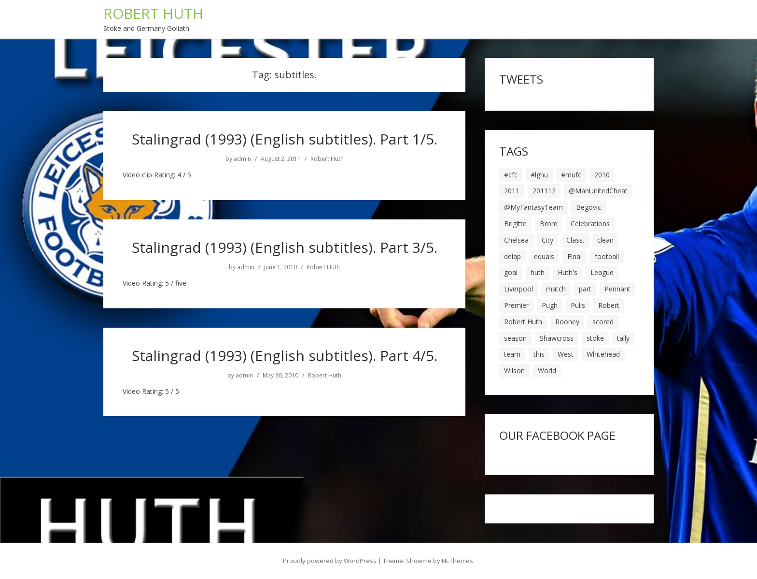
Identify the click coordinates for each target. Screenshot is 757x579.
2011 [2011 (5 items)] (511, 190)
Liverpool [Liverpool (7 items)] (518, 288)
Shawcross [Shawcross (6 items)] (557, 338)
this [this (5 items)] (539, 354)
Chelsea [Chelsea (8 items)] (516, 240)
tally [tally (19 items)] (623, 338)
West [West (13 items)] (566, 354)
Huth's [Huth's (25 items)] (567, 272)
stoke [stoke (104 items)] (595, 338)
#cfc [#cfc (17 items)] (511, 174)
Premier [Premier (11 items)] (516, 305)
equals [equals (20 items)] (544, 256)
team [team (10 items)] (512, 354)
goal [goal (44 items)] (511, 272)
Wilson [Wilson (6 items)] (514, 370)
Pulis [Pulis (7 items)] (578, 305)
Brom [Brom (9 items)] (549, 223)
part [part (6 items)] (585, 288)
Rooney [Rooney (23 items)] (567, 321)
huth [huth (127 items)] (538, 272)
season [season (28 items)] (515, 338)
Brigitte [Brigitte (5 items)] (515, 223)
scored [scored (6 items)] (603, 321)
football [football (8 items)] (607, 256)
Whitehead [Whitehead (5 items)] (603, 354)
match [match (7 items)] (556, 288)
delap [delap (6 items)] (512, 256)
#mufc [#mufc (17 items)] (571, 174)
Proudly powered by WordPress (330, 560)
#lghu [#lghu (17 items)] (539, 174)
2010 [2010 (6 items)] (602, 174)
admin (242, 159)
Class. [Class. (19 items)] (575, 240)
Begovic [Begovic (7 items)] (588, 207)
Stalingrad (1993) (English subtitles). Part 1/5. (284, 139)
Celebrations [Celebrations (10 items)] (590, 223)
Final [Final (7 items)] (574, 256)
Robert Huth (327, 159)
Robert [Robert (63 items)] (608, 305)
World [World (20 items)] (547, 370)
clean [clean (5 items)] (605, 240)
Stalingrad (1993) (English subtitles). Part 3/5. (284, 247)
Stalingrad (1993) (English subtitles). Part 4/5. (284, 355)
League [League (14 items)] (602, 272)
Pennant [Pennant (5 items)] (617, 288)
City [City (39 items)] (547, 240)
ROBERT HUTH (153, 13)
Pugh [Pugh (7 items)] (550, 305)
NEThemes (457, 560)
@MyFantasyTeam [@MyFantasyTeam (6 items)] (533, 207)
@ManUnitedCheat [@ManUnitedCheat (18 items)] (598, 190)
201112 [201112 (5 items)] (544, 190)
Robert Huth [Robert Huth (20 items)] (523, 321)
